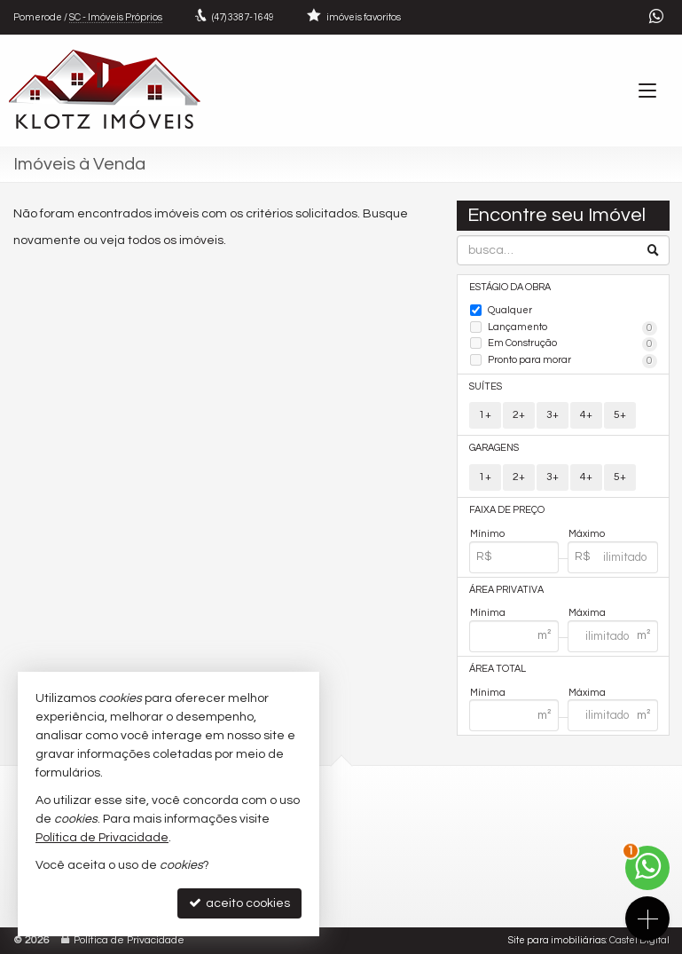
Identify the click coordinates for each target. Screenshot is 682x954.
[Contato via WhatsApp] (647, 868)
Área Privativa (506, 590)
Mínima (488, 613)
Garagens (494, 448)
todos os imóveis (175, 240)
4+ (586, 415)
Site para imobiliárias (557, 940)
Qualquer (510, 310)
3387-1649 (243, 17)
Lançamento (572, 328)
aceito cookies (239, 903)
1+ (485, 415)
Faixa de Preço (507, 510)
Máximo (586, 534)
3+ (552, 415)
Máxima (587, 613)
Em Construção (572, 344)
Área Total (497, 669)
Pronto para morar (572, 361)
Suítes (485, 386)
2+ (519, 415)
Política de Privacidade (129, 940)
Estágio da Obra (510, 287)
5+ (620, 415)
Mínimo (487, 534)
